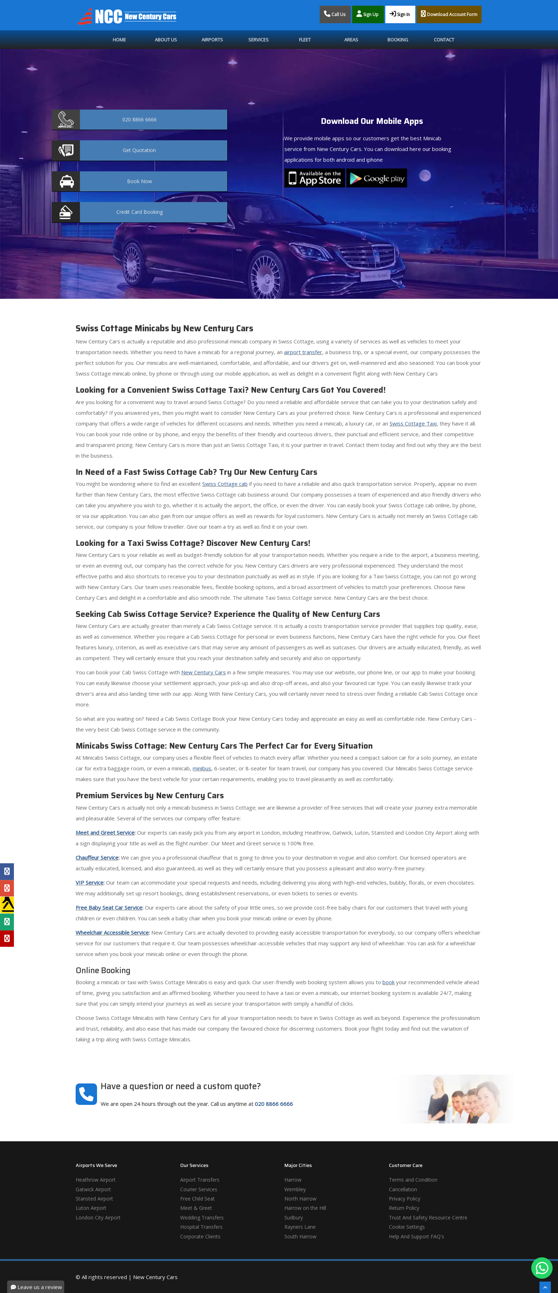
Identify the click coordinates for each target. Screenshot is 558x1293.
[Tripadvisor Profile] (7, 922)
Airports (212, 39)
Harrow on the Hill (305, 1207)
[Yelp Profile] (7, 938)
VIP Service (89, 882)
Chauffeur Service (97, 857)
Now (139, 181)
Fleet (305, 39)
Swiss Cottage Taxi (413, 423)
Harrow (292, 1179)
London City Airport (98, 1217)
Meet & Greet (196, 1207)
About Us (166, 39)
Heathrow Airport (96, 1179)
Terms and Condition (413, 1179)
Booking (397, 39)
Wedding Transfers (202, 1217)
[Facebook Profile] (7, 872)
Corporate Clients (200, 1236)
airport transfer (303, 352)
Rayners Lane (300, 1226)
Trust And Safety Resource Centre (428, 1217)
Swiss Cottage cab (225, 483)
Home (119, 39)
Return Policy (404, 1207)
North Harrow (300, 1198)
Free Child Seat (197, 1198)
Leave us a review (36, 1287)
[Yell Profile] (7, 905)
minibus (202, 768)
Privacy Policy (404, 1198)
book (388, 982)
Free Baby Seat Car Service (109, 907)
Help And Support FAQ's (416, 1236)
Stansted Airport (94, 1198)
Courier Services (198, 1189)
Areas (351, 39)
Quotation (139, 150)
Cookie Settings (407, 1226)
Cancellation (403, 1189)
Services (258, 39)
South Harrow (300, 1236)
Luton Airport (91, 1207)
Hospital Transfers (201, 1226)
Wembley (295, 1189)
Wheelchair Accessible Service (112, 932)
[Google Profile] (7, 888)
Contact (444, 39)
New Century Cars (203, 672)
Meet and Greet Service (105, 832)
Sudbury (293, 1217)
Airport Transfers (199, 1179)
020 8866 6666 (274, 1103)
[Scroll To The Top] (545, 1287)
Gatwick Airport (93, 1189)
